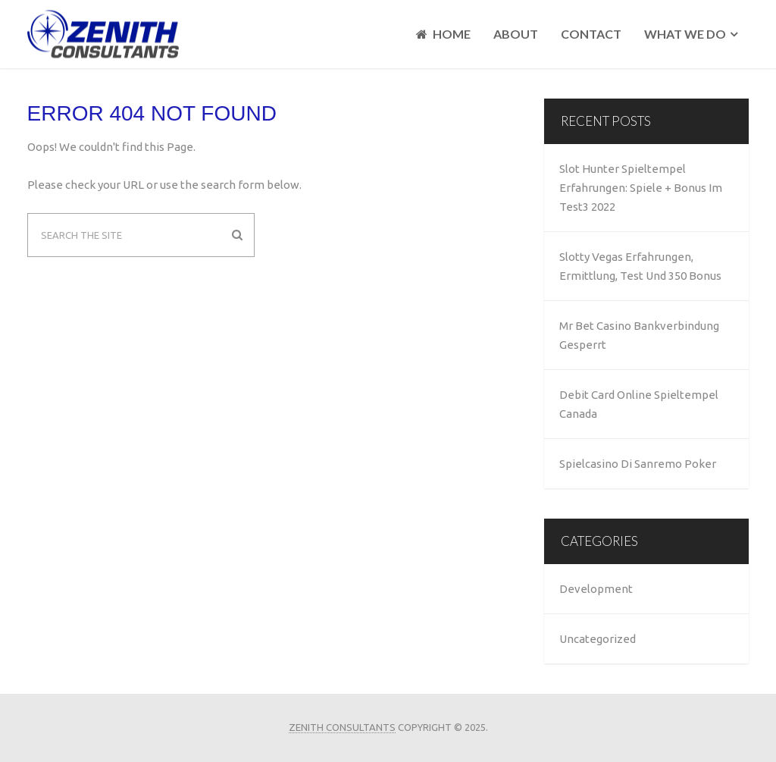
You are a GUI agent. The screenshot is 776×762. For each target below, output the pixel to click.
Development (596, 588)
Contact (591, 34)
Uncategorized (597, 638)
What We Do (685, 34)
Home (443, 34)
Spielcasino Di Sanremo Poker (637, 463)
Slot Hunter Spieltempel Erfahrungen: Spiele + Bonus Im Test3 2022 (640, 187)
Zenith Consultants (342, 727)
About (515, 34)
